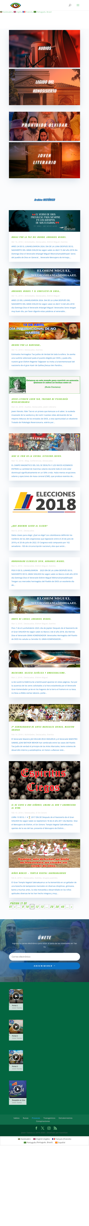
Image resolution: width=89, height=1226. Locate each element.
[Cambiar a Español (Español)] (60, 1142)
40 (62, 907)
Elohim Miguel (53, 242)
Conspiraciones (43, 1121)
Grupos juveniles (50, 878)
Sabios (16, 1118)
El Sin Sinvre (41, 812)
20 (51, 907)
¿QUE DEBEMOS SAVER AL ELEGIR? (29, 525)
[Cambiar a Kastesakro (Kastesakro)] (24, 1139)
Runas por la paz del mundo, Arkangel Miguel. (39, 237)
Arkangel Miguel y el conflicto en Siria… (36, 291)
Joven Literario (49, 407)
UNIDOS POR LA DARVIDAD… (26, 345)
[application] (16, 996)
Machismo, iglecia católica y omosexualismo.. (38, 672)
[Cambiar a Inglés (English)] (41, 1139)
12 (37, 907)
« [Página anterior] (14, 907)
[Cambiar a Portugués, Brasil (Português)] (38, 1142)
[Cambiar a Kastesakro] (6, 12)
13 (42, 907)
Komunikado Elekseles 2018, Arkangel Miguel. (38, 561)
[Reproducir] (16, 996)
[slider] (16, 1002)
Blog (27, 460)
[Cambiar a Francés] (28, 12)
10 (27, 907)
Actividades (30, 242)
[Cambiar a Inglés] (18, 12)
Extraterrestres (65, 1118)
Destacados (41, 242)
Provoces (36, 1118)
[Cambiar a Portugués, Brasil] (43, 12)
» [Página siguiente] (71, 907)
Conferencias (35, 460)
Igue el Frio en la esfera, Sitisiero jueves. (36, 456)
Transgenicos (49, 1118)
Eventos (64, 242)
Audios (28, 407)
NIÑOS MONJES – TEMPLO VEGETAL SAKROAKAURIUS (38, 873)
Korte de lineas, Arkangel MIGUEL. (31, 618)
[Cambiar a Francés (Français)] (62, 1139)
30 (57, 907)
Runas (25, 1118)
